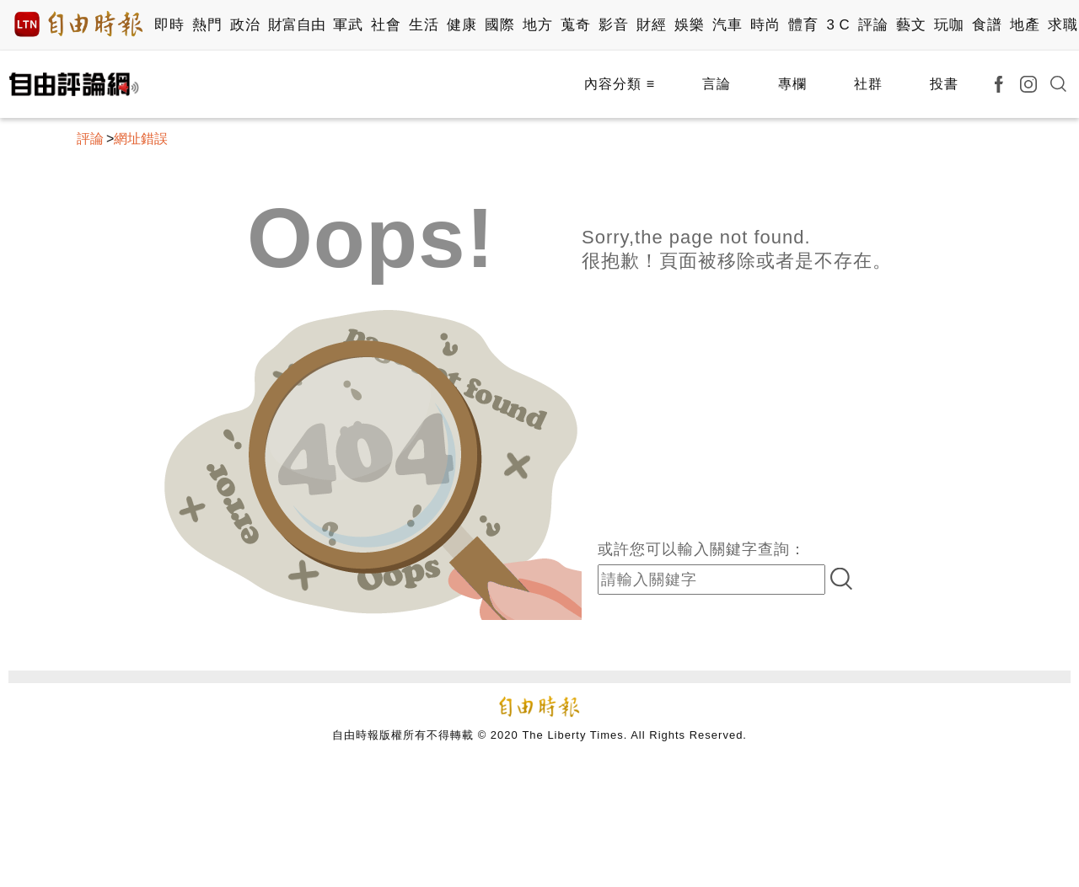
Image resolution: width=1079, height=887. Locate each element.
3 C (838, 25)
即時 (169, 25)
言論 (716, 84)
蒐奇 (575, 25)
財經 (651, 25)
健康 (461, 25)
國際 (499, 25)
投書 (944, 84)
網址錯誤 (141, 138)
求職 (1062, 25)
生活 (423, 25)
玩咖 (949, 25)
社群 (868, 84)
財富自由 (296, 25)
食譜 (986, 25)
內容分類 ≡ (619, 84)
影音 (613, 25)
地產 (1024, 25)
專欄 (792, 84)
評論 (873, 25)
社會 (385, 25)
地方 (537, 25)
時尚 (765, 25)
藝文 (911, 25)
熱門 (207, 25)
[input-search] (711, 579)
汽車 (727, 25)
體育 (803, 25)
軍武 (347, 25)
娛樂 (689, 25)
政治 (245, 25)
